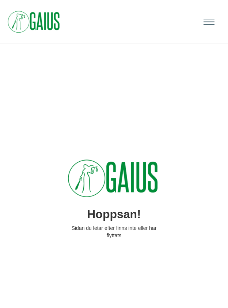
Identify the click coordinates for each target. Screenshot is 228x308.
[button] (207, 22)
